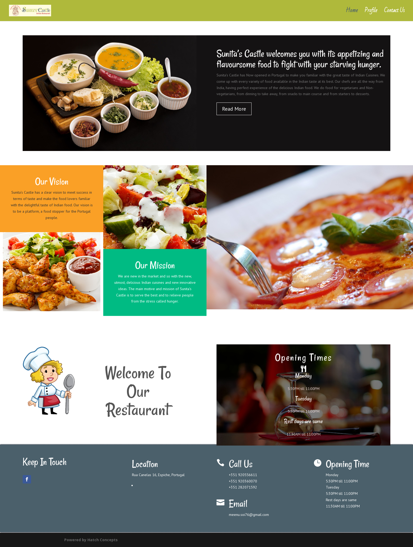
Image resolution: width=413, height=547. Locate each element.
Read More (234, 108)
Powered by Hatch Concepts (91, 539)
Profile (371, 12)
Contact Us (394, 12)
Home (352, 12)
